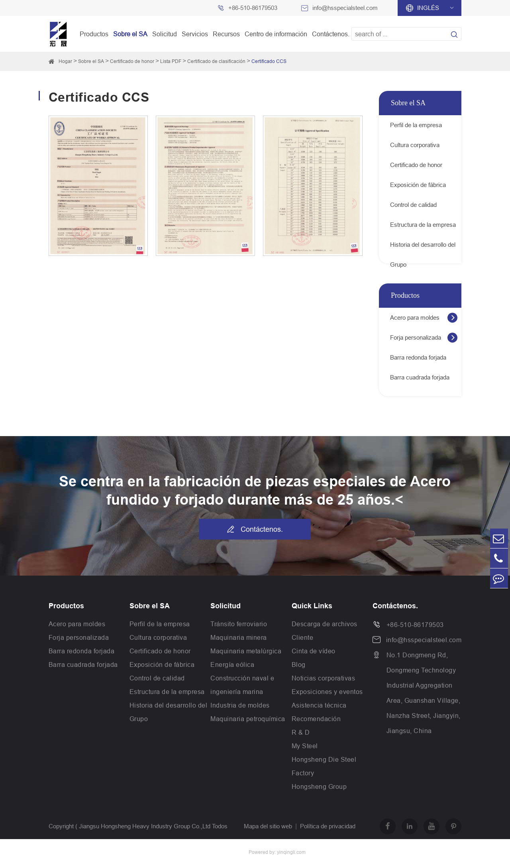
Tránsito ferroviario (238, 623)
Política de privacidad (327, 826)
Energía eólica (232, 664)
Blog (299, 664)
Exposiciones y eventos (327, 691)
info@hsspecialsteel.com (345, 7)
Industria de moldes (240, 705)
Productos (94, 33)
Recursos (226, 33)
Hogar (65, 61)
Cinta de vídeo (313, 651)
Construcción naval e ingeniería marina (242, 684)
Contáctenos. (330, 33)
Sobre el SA (130, 33)
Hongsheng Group (319, 786)
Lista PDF (170, 61)
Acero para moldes (414, 317)
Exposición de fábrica (418, 184)
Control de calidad (413, 204)
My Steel (305, 745)
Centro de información (276, 33)
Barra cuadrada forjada (419, 377)
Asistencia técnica (319, 705)
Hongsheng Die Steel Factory (324, 766)
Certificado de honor (132, 61)
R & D (301, 732)
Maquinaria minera (238, 637)
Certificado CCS (268, 61)
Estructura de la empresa (423, 224)
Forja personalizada (415, 337)
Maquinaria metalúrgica (245, 651)
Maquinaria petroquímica (247, 718)
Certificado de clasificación (216, 61)
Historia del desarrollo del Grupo (422, 248)
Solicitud (164, 33)
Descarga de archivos (324, 623)
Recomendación (316, 718)
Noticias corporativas (323, 678)
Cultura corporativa (414, 145)
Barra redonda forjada (418, 357)
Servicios (195, 33)
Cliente (303, 637)
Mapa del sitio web (268, 826)
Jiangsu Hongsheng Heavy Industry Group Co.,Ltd (144, 826)
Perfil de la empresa (416, 125)
